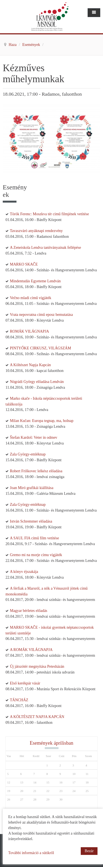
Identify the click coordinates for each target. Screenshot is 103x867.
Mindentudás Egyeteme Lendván (35, 281)
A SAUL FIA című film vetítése (34, 538)
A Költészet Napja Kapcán (30, 365)
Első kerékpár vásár (25, 683)
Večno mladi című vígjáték (30, 298)
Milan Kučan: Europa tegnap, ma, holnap (41, 421)
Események (31, 45)
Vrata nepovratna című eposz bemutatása (41, 315)
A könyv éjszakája (24, 572)
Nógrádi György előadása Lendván (37, 382)
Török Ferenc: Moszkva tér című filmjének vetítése (49, 214)
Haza (13, 45)
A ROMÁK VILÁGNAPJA (31, 650)
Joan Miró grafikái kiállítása (31, 488)
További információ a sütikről (31, 853)
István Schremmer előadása (31, 521)
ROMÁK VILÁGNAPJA (29, 331)
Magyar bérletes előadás (28, 611)
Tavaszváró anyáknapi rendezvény (36, 231)
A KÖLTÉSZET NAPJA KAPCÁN (37, 717)
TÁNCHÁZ (19, 700)
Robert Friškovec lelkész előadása (36, 471)
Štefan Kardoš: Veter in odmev (33, 437)
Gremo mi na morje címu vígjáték (36, 555)
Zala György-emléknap (28, 454)
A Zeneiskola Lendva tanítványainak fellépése (45, 247)
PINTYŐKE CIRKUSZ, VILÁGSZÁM (40, 348)
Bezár (89, 851)
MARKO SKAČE (24, 264)
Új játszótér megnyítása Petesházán (37, 666)
